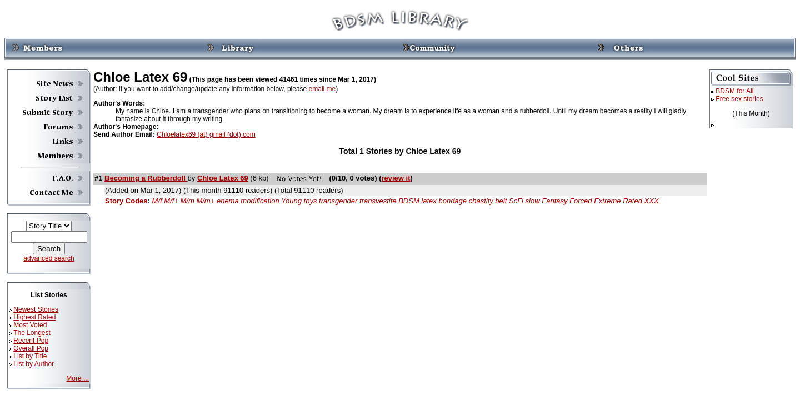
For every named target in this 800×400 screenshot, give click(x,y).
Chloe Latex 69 (222, 178)
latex (428, 201)
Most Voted (30, 325)
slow (533, 201)
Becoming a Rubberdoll (146, 178)
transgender (338, 201)
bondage (452, 201)
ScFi (516, 201)
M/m (187, 201)
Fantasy (554, 201)
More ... (77, 378)
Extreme (607, 201)
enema (228, 201)
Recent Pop (30, 340)
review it (395, 178)
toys (310, 201)
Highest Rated (34, 317)
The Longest (32, 333)
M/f (157, 201)
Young (291, 201)
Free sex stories (739, 99)
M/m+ (205, 201)
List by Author (33, 364)
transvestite (377, 201)
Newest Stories (35, 309)
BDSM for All (734, 91)
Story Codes (126, 201)
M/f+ (171, 201)
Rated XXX (640, 201)
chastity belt (488, 201)
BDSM (408, 201)
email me (322, 89)
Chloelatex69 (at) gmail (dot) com (206, 134)
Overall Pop (30, 348)
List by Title (30, 356)
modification (260, 201)
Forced (580, 201)
